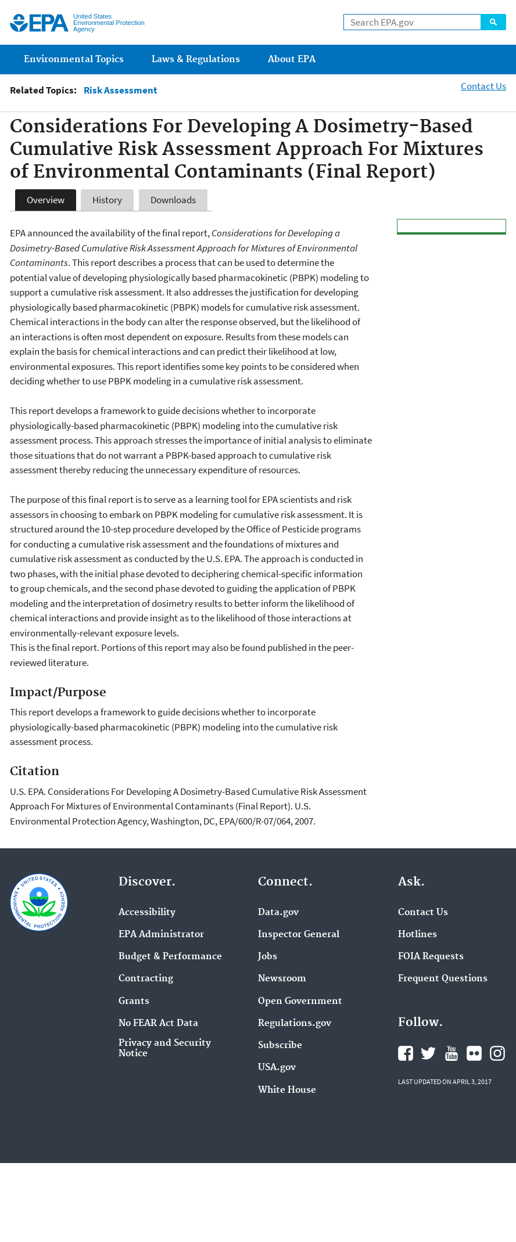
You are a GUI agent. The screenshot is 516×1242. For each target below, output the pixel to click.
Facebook (405, 1053)
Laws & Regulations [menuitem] (196, 59)
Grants (134, 1001)
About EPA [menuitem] (292, 59)
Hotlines (417, 935)
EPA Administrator (161, 935)
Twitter (428, 1053)
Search (493, 22)
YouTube (451, 1053)
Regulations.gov (294, 1023)
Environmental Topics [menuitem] (74, 59)
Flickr (474, 1053)
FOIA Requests (431, 957)
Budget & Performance (170, 957)
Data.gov (278, 913)
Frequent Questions (443, 979)
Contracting (146, 979)
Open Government (300, 1001)
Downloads (173, 199)
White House (287, 1090)
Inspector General (298, 935)
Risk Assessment (120, 90)
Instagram (497, 1053)
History (107, 199)
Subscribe (280, 1046)
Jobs (267, 957)
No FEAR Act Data (158, 1023)
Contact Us (483, 86)
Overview (45, 199)
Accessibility (147, 913)
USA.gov (277, 1068)
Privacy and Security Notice (165, 1048)
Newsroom (282, 979)
